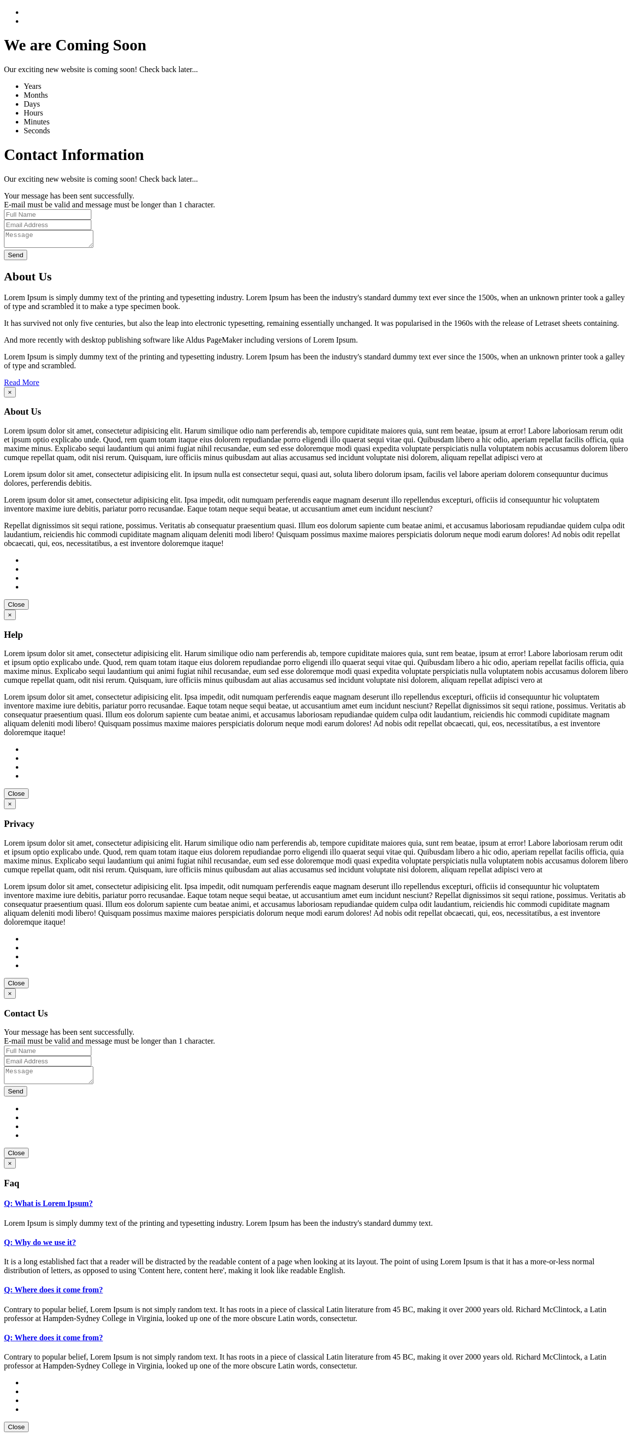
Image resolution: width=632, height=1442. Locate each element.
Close (16, 607)
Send (15, 258)
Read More (22, 385)
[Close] (10, 395)
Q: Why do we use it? (40, 1248)
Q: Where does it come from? (53, 1295)
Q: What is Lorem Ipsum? (48, 1209)
